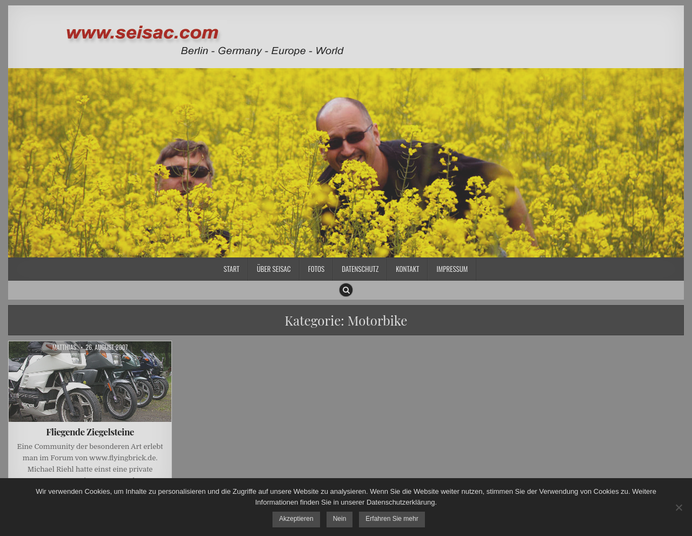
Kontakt (407, 268)
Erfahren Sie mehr (391, 518)
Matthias (64, 347)
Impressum (452, 268)
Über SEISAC (274, 268)
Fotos (316, 268)
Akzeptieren (296, 518)
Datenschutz (360, 268)
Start (231, 268)
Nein (340, 518)
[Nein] (678, 507)
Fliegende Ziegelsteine (90, 432)
